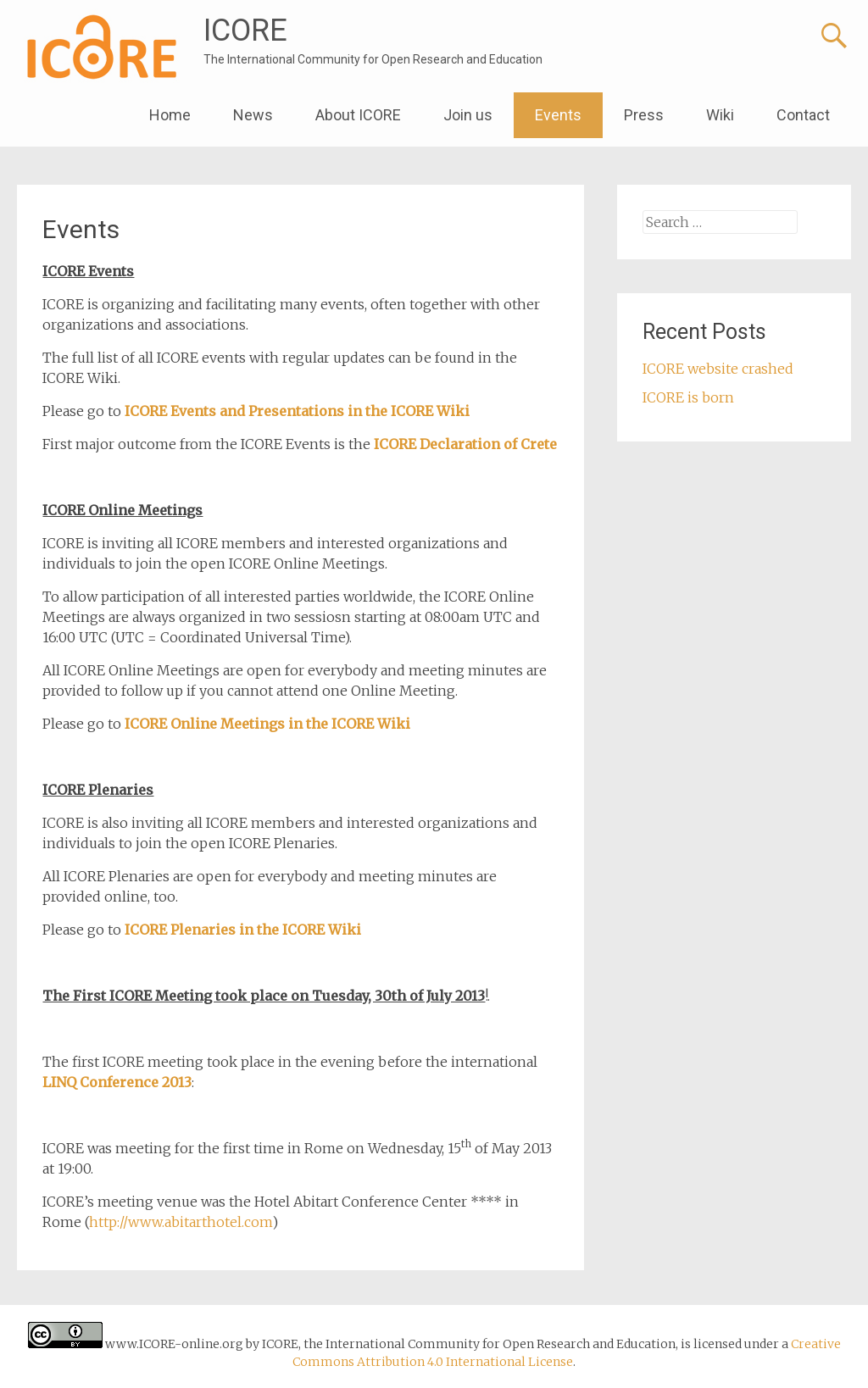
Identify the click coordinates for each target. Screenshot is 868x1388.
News (253, 115)
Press (644, 115)
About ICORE (358, 115)
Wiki (720, 115)
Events (558, 115)
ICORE (245, 30)
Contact (803, 115)
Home (170, 115)
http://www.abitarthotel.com (180, 1221)
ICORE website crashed (718, 368)
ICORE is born (688, 397)
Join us (467, 115)
